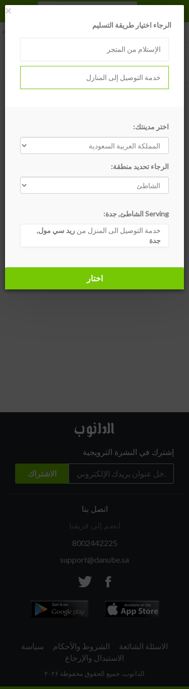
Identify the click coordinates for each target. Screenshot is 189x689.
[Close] (8, 10)
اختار (95, 278)
